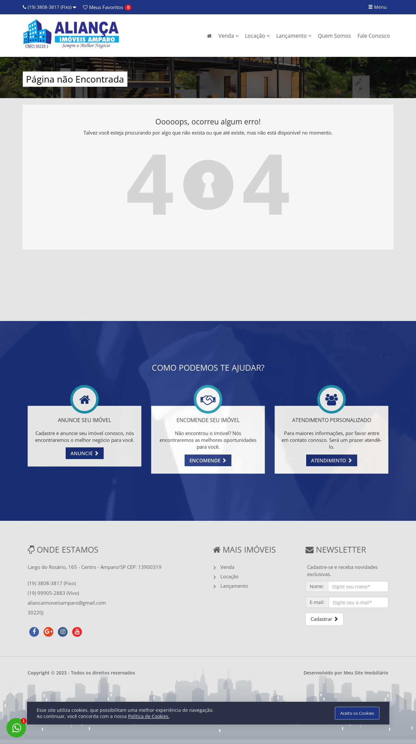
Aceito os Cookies (357, 713)
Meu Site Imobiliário (366, 673)
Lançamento (293, 35)
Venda (228, 35)
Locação (257, 35)
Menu (377, 7)
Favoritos (103, 7)
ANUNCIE (85, 453)
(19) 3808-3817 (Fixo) (49, 7)
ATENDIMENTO (331, 460)
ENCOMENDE (208, 460)
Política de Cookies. (149, 716)
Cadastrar (324, 619)
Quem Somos (334, 35)
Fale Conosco (374, 35)
